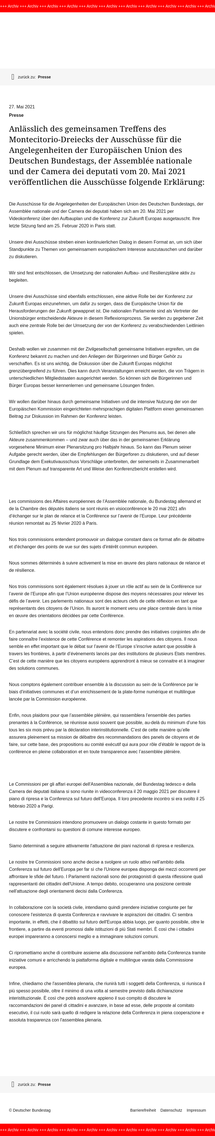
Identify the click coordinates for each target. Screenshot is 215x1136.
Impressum (196, 1110)
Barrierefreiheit (143, 1110)
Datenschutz (171, 1110)
